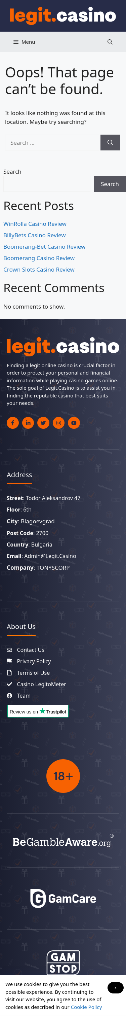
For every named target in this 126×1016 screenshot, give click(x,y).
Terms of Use (33, 672)
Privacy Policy (34, 661)
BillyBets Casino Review (34, 235)
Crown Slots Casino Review (39, 269)
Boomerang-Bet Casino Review (44, 246)
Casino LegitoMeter (41, 684)
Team (24, 695)
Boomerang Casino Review (39, 258)
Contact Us (30, 650)
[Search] (110, 143)
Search (12, 171)
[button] (110, 42)
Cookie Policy (86, 1007)
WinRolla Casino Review (35, 223)
